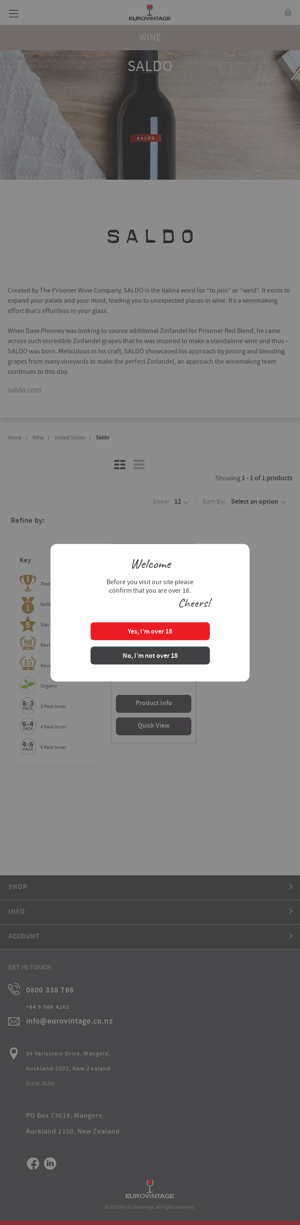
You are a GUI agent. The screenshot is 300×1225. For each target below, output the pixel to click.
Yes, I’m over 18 (150, 631)
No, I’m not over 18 (150, 656)
